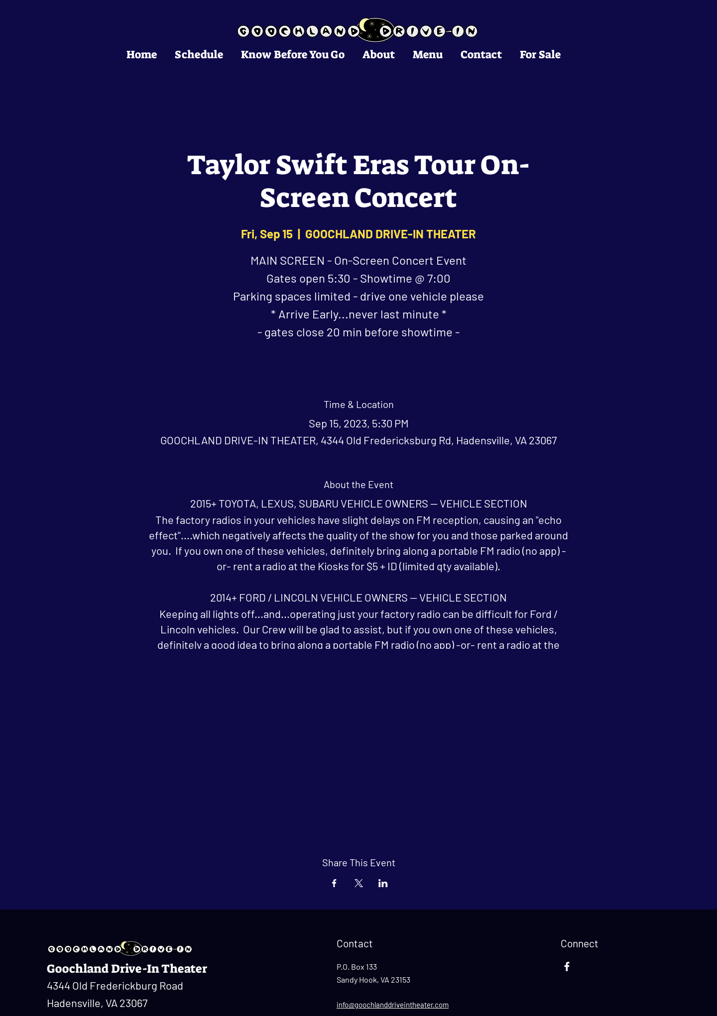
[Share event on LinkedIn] (383, 883)
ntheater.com (427, 1004)
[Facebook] (567, 966)
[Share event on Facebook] (334, 883)
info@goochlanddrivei (371, 1004)
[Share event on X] (358, 883)
